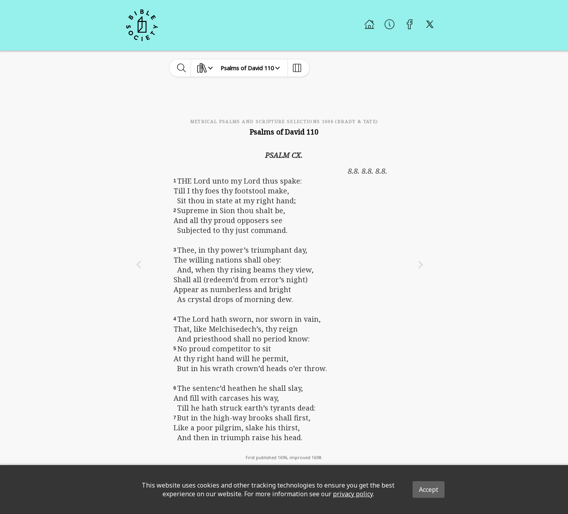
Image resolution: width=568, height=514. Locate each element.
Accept (428, 489)
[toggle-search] (181, 68)
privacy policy (353, 494)
